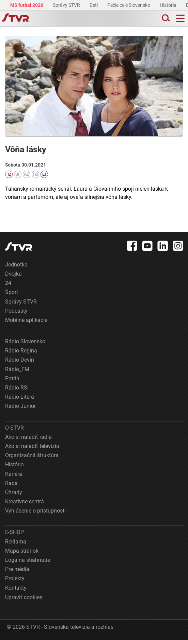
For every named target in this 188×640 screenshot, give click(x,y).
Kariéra (13, 474)
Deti (94, 5)
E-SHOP (14, 532)
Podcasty (16, 311)
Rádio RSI (17, 387)
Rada (11, 483)
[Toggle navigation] (180, 18)
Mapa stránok (21, 551)
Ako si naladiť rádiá (28, 437)
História (168, 5)
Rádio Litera (19, 397)
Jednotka (16, 264)
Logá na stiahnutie (27, 560)
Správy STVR (67, 5)
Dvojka (13, 274)
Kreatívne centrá (24, 501)
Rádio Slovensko (25, 341)
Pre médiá (17, 569)
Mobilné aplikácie (26, 320)
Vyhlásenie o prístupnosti (35, 510)
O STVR (14, 428)
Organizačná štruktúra (32, 455)
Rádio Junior (20, 406)
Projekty (15, 578)
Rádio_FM (17, 369)
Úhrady (13, 492)
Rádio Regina (21, 350)
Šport (11, 292)
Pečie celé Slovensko (129, 5)
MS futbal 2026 (27, 5)
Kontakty (16, 588)
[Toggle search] (165, 18)
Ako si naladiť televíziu (32, 446)
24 (8, 283)
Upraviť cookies (23, 597)
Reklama (15, 541)
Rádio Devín (19, 360)
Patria (12, 378)
